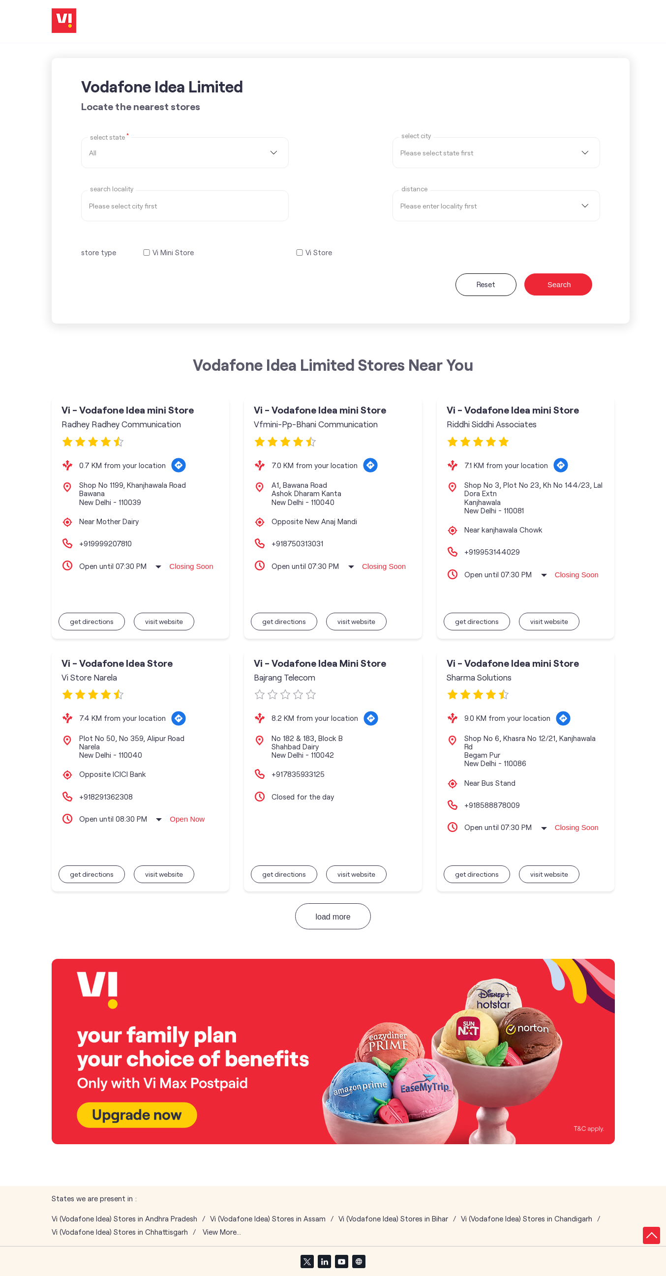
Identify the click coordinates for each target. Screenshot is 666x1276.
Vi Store (318, 252)
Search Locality (111, 189)
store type (98, 252)
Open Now (187, 819)
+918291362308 (106, 796)
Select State (109, 136)
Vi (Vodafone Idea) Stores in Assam (268, 1219)
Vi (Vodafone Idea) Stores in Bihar (393, 1219)
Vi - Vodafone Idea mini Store (127, 409)
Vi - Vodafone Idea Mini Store (320, 663)
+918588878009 (492, 805)
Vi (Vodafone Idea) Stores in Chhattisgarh (120, 1232)
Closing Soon (191, 566)
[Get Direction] (178, 465)
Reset (486, 284)
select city (416, 136)
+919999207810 (105, 543)
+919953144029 (492, 551)
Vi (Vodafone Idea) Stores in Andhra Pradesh (124, 1219)
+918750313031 (297, 543)
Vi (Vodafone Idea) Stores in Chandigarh (526, 1219)
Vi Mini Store (173, 252)
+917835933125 (298, 774)
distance (414, 189)
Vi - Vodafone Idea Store (117, 663)
